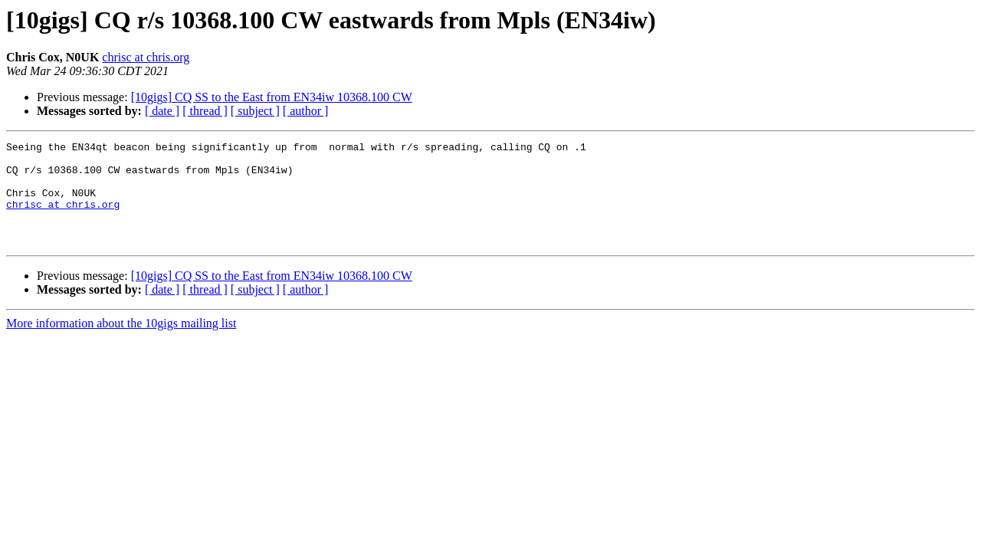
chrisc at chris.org (145, 57)
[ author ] (306, 110)
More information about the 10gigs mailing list (121, 343)
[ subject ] (255, 110)
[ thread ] (205, 110)
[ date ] (162, 110)
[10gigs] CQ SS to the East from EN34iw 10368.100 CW (271, 97)
